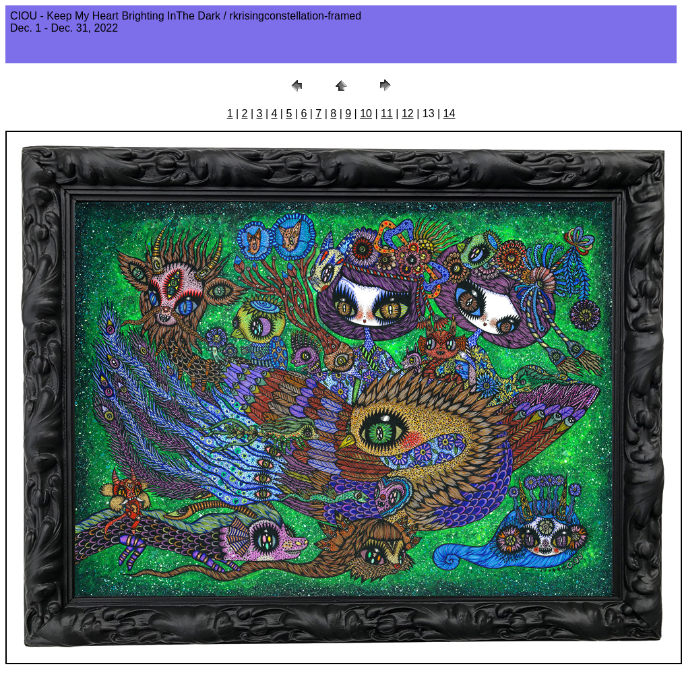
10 (366, 113)
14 (449, 113)
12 (408, 113)
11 (387, 113)
